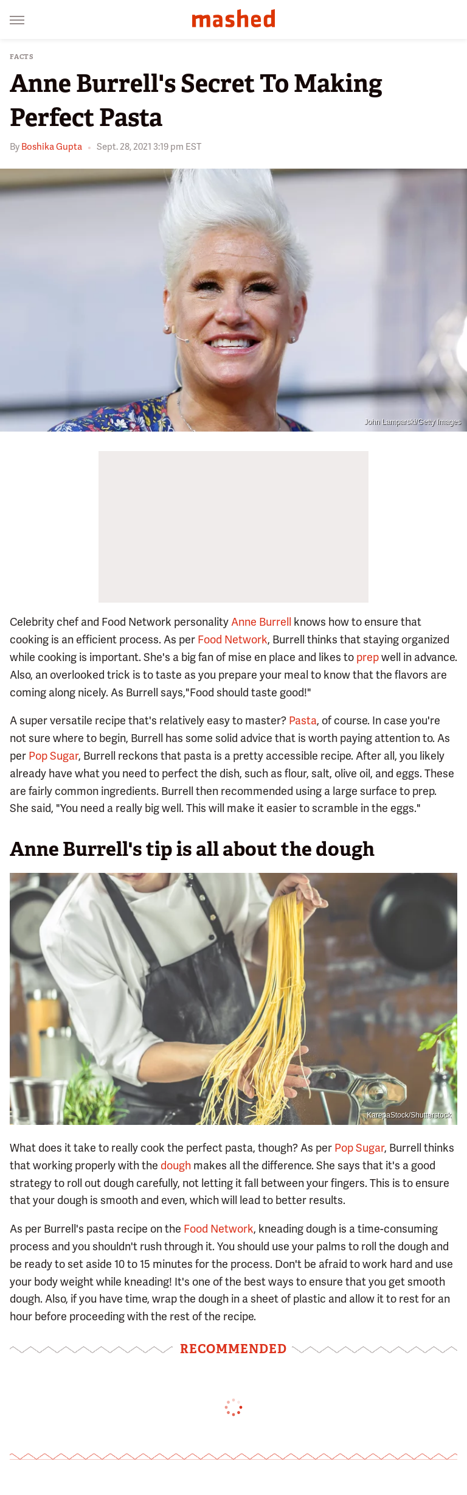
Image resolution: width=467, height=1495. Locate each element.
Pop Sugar (53, 756)
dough (176, 1165)
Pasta (303, 720)
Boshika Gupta (51, 147)
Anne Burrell (261, 622)
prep (367, 657)
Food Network (233, 639)
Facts (22, 57)
